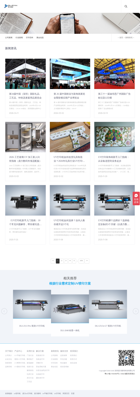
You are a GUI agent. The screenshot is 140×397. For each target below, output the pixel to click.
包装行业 (30, 367)
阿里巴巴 (66, 393)
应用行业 (31, 351)
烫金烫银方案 (41, 367)
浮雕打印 (39, 363)
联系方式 (73, 359)
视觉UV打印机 (19, 359)
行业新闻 (19, 38)
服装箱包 (30, 370)
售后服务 (63, 363)
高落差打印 (40, 355)
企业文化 (8, 359)
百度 (72, 393)
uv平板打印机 (48, 393)
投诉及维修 (64, 367)
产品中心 (18, 351)
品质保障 (63, 355)
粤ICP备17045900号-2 (112, 374)
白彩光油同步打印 (42, 370)
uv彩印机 (17, 393)
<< (53, 260)
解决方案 (40, 351)
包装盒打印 (40, 359)
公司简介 (8, 355)
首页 (121, 38)
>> (87, 260)
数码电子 (30, 359)
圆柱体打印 (40, 378)
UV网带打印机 (19, 363)
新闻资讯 (129, 38)
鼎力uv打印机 (27, 393)
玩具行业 (30, 374)
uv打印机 (57, 393)
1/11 (81, 260)
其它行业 (30, 378)
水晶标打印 (40, 374)
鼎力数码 (37, 393)
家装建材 (30, 363)
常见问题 (63, 359)
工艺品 (29, 382)
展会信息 (40, 38)
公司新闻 (8, 38)
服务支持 (64, 351)
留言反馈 (73, 363)
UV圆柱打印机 (19, 367)
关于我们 (9, 351)
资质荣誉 (8, 363)
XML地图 (124, 374)
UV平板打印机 (19, 355)
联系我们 (74, 351)
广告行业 (30, 355)
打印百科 (29, 38)
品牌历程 (8, 367)
